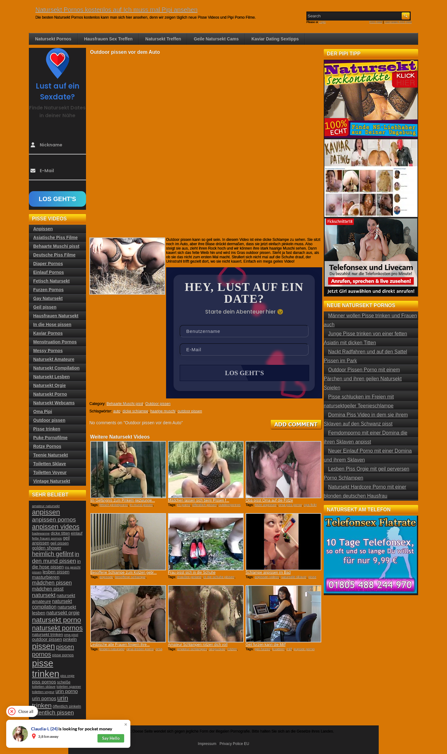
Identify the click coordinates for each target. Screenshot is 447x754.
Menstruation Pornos (55, 341)
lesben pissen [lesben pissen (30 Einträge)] (56, 571)
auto (116, 411)
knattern (278, 649)
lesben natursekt (111, 649)
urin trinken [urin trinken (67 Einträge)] (50, 701)
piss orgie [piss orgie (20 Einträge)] (67, 676)
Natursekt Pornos (53, 38)
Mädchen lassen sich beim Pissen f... (198, 500)
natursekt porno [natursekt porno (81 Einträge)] (56, 620)
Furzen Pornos (48, 289)
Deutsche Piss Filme (54, 254)
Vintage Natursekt (51, 481)
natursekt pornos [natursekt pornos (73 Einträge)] (57, 628)
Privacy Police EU (234, 744)
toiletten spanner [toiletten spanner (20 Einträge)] (68, 686)
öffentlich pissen (204, 505)
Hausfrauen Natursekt (56, 315)
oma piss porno (290, 505)
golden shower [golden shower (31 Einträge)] (46, 547)
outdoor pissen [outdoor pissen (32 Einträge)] (47, 639)
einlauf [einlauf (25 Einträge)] (77, 533)
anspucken (217, 649)
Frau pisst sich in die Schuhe (191, 572)
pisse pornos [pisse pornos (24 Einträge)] (63, 655)
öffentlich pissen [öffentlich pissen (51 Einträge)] (53, 712)
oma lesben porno (140, 649)
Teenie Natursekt (50, 455)
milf (289, 649)
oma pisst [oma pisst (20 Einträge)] (71, 635)
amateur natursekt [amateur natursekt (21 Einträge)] (46, 506)
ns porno (183, 505)
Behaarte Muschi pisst (124, 404)
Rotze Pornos (47, 446)
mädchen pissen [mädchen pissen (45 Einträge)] (52, 583)
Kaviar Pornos (48, 333)
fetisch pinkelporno (113, 505)
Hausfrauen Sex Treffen (108, 38)
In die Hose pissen (52, 324)
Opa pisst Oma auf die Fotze (269, 500)
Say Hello (111, 738)
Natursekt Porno (50, 394)
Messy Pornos (48, 350)
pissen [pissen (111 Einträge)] (43, 646)
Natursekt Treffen (163, 38)
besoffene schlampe (130, 577)
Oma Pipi (42, 411)
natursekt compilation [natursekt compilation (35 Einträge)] (52, 604)
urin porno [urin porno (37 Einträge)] (67, 691)
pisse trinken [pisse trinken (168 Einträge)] (45, 668)
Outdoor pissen (157, 404)
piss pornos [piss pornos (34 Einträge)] (44, 681)
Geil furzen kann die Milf (266, 644)
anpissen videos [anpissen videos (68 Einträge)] (55, 527)
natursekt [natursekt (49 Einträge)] (44, 595)
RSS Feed (375, 22)
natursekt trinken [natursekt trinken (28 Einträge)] (47, 634)
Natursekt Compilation (56, 368)
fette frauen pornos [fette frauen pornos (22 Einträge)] (47, 538)
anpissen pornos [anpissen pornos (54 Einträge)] (54, 519)
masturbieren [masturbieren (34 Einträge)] (45, 577)
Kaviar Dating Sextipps (275, 38)
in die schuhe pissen (218, 577)
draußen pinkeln (189, 577)
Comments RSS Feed (398, 22)
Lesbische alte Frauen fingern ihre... (120, 644)
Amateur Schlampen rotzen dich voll (198, 644)
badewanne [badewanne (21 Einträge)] (41, 533)
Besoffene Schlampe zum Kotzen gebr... (123, 572)
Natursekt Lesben (51, 376)
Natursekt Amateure (53, 359)
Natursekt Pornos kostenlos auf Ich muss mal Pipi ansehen (116, 9)
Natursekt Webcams (54, 402)
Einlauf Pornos (48, 272)
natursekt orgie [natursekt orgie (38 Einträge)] (62, 612)
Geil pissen (44, 307)
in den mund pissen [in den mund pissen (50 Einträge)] (55, 557)
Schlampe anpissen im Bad (268, 572)
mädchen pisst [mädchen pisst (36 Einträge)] (48, 588)
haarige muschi (162, 411)
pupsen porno (304, 649)
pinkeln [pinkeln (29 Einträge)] (70, 639)
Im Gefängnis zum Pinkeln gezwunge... (122, 500)
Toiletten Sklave (49, 463)
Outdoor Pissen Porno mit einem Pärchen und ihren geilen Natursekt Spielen (363, 378)
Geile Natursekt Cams (216, 38)
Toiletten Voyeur (50, 472)
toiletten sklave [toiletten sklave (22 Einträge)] (44, 686)
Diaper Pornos (48, 263)
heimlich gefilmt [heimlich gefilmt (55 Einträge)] (53, 553)
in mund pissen (141, 505)
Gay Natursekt (48, 298)
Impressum (207, 744)
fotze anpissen (266, 505)
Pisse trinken (46, 428)
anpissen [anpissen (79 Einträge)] (46, 512)
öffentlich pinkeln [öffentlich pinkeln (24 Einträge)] (67, 706)
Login (322, 22)
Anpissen (43, 228)
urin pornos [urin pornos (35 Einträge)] (44, 698)
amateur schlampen (192, 649)
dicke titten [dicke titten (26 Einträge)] (60, 533)
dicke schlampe (135, 411)
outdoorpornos (230, 505)
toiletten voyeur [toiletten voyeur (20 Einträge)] (43, 692)
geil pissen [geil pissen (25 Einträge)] (59, 543)
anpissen (106, 577)
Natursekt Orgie (49, 385)
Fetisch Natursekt (51, 280)
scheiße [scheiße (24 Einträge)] (63, 682)
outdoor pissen (190, 411)
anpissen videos (267, 577)
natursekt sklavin (293, 577)
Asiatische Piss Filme (55, 237)
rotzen (232, 649)
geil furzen (262, 649)
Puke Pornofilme (50, 437)
